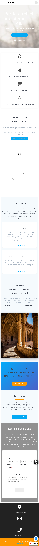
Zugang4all (7, 3)
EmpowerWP (19, 543)
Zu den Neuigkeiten (19, 35)
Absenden (19, 490)
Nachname (23, 464)
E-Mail (9, 467)
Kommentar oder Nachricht (16, 475)
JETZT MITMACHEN (19, 383)
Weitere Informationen (19, 138)
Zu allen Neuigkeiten (19, 416)
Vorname (9, 464)
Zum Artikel (20, 245)
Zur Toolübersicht (19, 40)
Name (9, 458)
